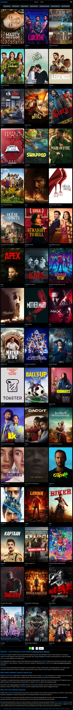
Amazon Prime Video (10, 682)
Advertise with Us (8, 708)
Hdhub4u (4, 2)
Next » (41, 648)
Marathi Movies (65, 6)
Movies (36, 2)
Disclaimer (37, 708)
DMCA (62, 708)
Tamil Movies (15, 6)
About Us (24, 708)
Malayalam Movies (44, 6)
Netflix (2, 682)
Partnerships (17, 708)
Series (42, 2)
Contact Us (30, 708)
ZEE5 (26, 682)
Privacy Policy (44, 708)
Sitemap (67, 708)
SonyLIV (32, 682)
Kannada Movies (55, 6)
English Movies (34, 6)
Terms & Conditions (54, 708)
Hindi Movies (7, 6)
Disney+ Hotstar (20, 682)
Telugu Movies (24, 6)
